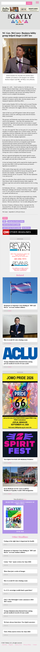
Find (29, 3)
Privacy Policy (27, 644)
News (5, 218)
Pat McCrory (26, 228)
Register (11, 644)
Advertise (4, 644)
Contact (35, 644)
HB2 (4, 221)
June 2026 (20, 531)
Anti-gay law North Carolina (16, 221)
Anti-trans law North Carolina (11, 224)
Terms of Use (18, 644)
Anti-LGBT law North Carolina (11, 228)
